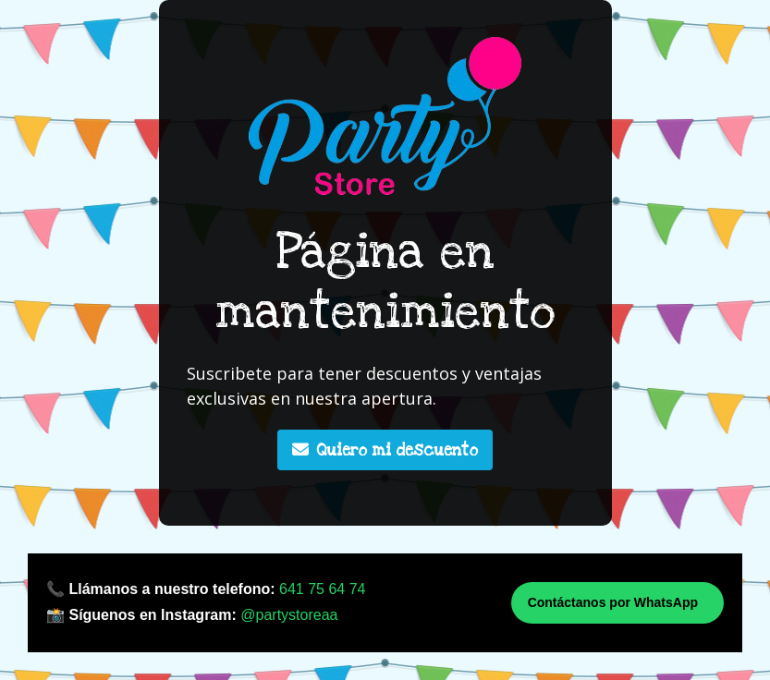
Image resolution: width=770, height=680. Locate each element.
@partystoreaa (288, 615)
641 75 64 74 (322, 589)
